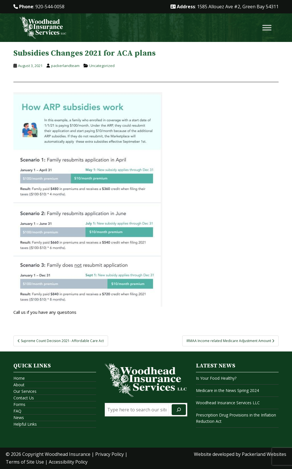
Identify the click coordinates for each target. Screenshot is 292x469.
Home (19, 378)
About (19, 384)
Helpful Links (25, 424)
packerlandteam (65, 65)
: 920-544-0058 (38, 6)
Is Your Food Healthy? (216, 378)
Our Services (24, 391)
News (18, 417)
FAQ (17, 411)
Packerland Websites (264, 454)
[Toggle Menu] (266, 28)
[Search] (179, 409)
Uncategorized (102, 65)
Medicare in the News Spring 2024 (227, 390)
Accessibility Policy (68, 462)
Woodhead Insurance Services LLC (228, 402)
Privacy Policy (109, 454)
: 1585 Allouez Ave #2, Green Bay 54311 (225, 6)
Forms (19, 404)
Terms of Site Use (25, 462)
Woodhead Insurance (67, 454)
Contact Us (23, 398)
